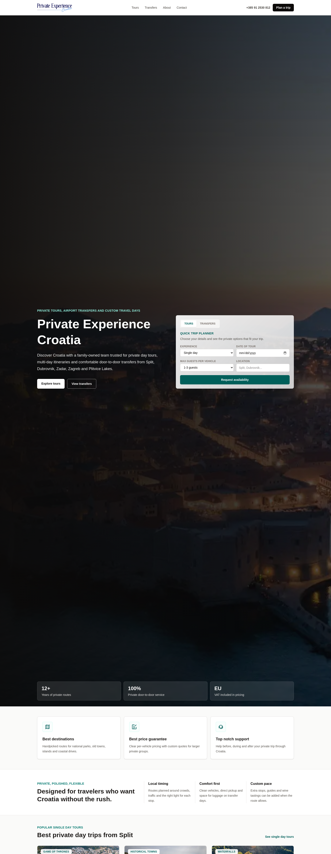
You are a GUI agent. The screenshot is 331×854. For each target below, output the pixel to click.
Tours (135, 7)
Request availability (235, 379)
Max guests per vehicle (206, 365)
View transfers (82, 383)
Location (263, 366)
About (167, 7)
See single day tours (279, 836)
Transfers (151, 7)
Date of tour (263, 351)
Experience (206, 351)
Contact (182, 7)
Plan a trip (283, 7)
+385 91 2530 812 (258, 7)
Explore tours (50, 383)
